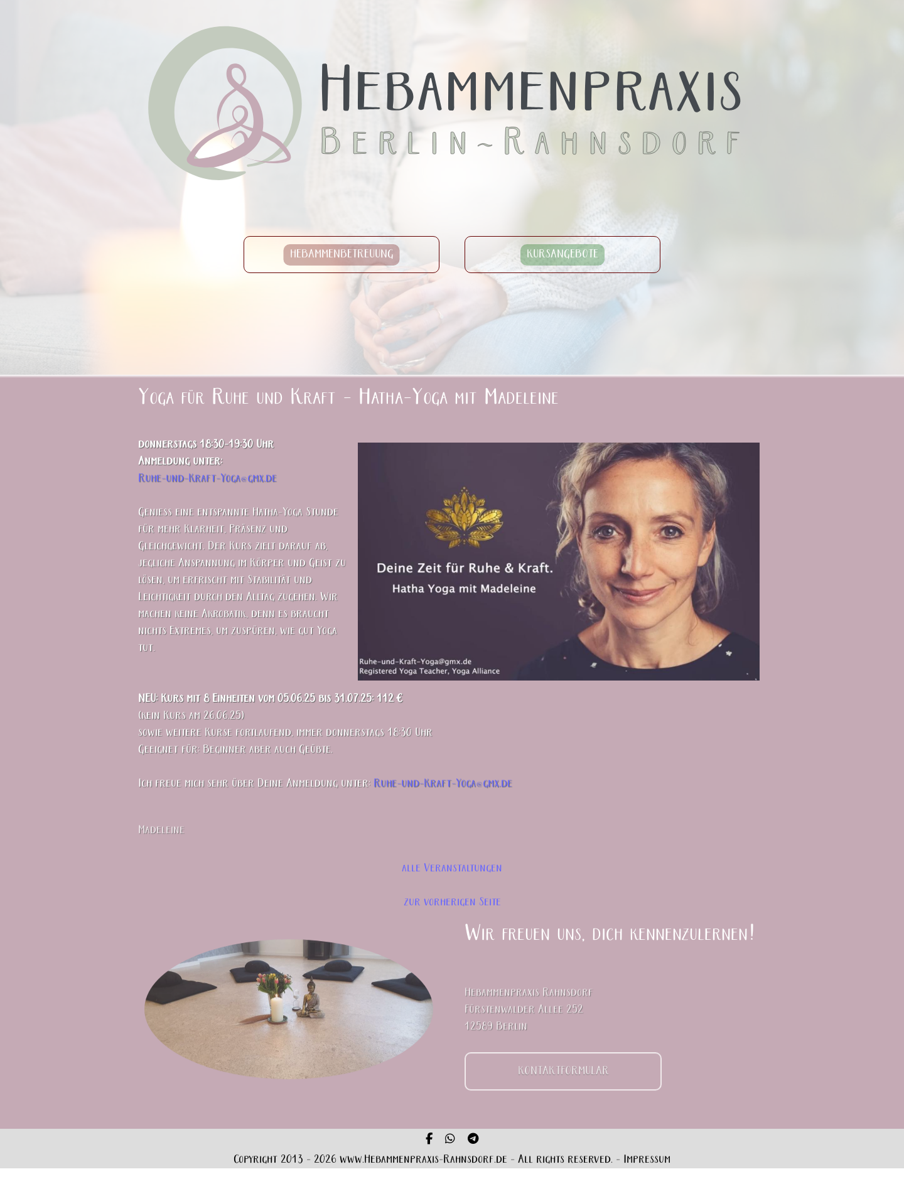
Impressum (646, 1160)
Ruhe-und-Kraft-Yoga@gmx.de (207, 478)
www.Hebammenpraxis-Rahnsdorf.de (423, 1160)
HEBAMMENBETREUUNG (342, 254)
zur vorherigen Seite (452, 902)
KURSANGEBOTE (562, 254)
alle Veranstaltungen (452, 868)
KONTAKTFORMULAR (563, 1084)
